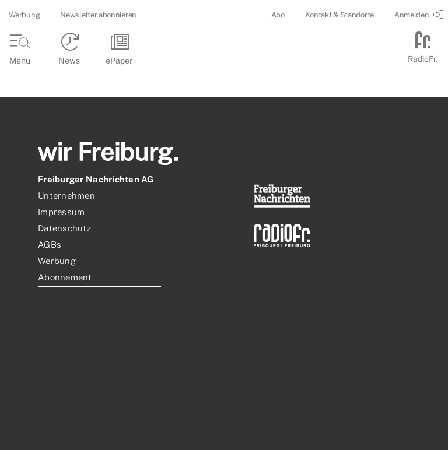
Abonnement (65, 277)
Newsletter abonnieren (98, 14)
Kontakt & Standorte (339, 14)
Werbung (24, 14)
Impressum (61, 212)
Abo (278, 14)
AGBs (49, 244)
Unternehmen (66, 196)
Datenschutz (64, 228)
